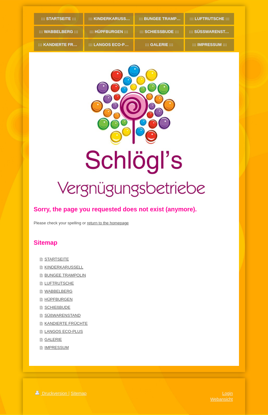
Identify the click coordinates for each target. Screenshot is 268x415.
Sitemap (78, 393)
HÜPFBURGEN (58, 299)
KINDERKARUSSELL (63, 267)
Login (227, 393)
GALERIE (53, 339)
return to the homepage (108, 223)
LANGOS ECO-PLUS (63, 331)
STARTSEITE (56, 259)
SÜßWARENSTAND (62, 315)
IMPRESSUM (56, 347)
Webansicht (221, 399)
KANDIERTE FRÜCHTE (66, 323)
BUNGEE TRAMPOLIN (65, 275)
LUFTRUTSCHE (59, 283)
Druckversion (51, 393)
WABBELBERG (58, 291)
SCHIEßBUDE (57, 307)
